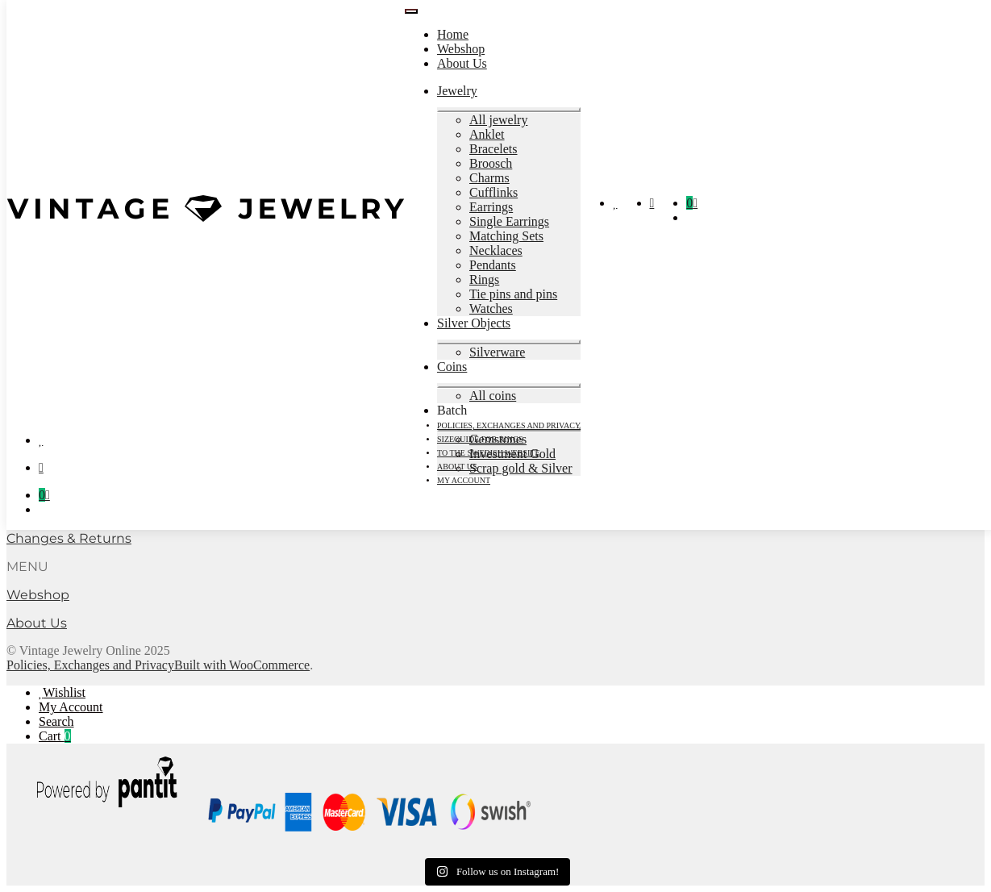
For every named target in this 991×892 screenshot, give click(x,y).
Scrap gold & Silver (521, 468)
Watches (491, 308)
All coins (492, 395)
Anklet (487, 134)
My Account (71, 707)
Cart (55, 736)
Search (56, 721)
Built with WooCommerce (242, 665)
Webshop (461, 49)
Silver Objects (473, 323)
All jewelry (498, 120)
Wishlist (64, 692)
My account (463, 480)
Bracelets (493, 149)
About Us (462, 63)
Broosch (490, 163)
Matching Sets (506, 236)
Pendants (492, 265)
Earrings (491, 207)
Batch (452, 410)
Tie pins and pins (513, 294)
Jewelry (457, 91)
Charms (489, 178)
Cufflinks (493, 192)
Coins (452, 366)
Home (452, 34)
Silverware (497, 352)
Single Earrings (509, 221)
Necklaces (496, 250)
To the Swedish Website (488, 452)
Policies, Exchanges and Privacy (509, 425)
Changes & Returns (68, 538)
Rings (484, 279)
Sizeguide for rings (480, 439)
